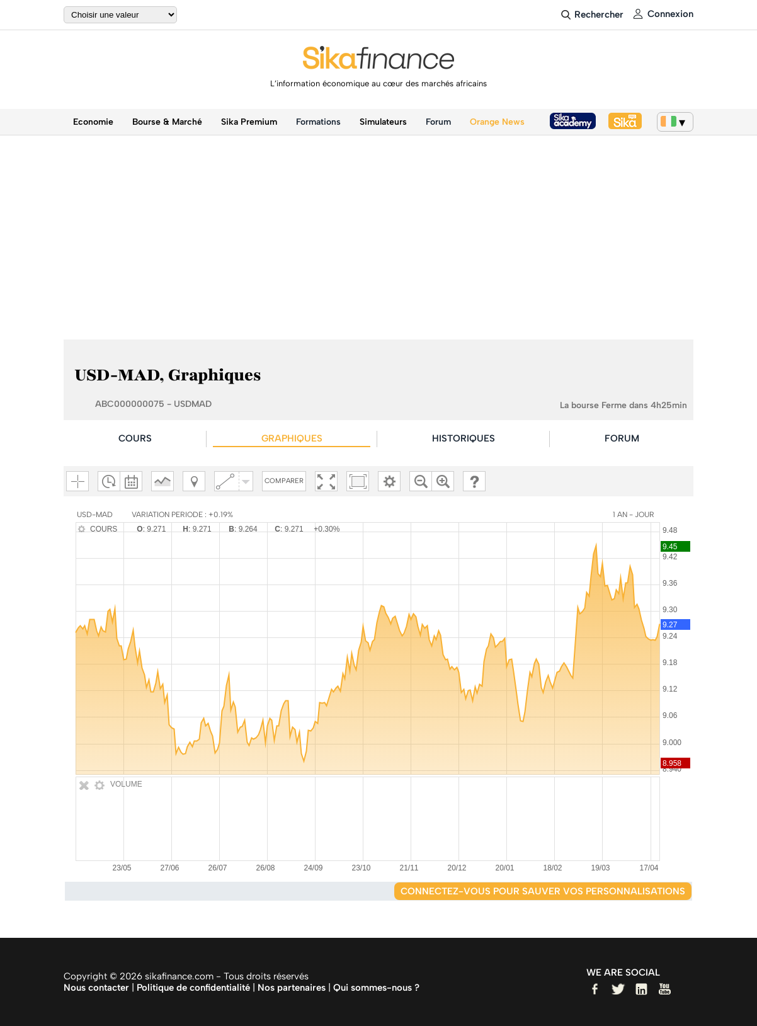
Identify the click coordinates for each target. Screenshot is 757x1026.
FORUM (622, 438)
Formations (318, 122)
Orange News (497, 122)
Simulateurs (383, 122)
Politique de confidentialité (193, 987)
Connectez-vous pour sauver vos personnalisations (543, 891)
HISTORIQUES (463, 438)
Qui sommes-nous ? (376, 987)
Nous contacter (96, 987)
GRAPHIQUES (291, 438)
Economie (93, 122)
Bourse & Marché (167, 122)
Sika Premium (249, 122)
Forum (438, 122)
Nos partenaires (292, 987)
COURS (135, 438)
